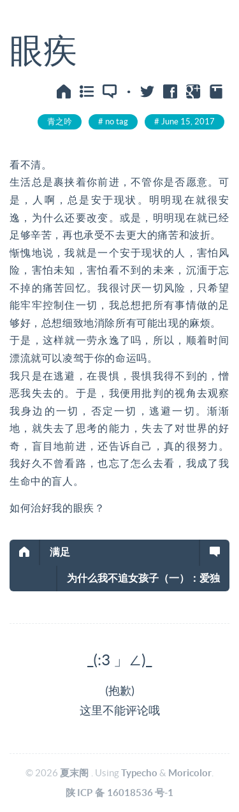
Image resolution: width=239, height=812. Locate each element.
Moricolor (190, 772)
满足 (60, 551)
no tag (116, 121)
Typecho (139, 772)
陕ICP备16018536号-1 (120, 792)
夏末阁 (74, 772)
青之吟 (59, 121)
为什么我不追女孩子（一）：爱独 (143, 578)
